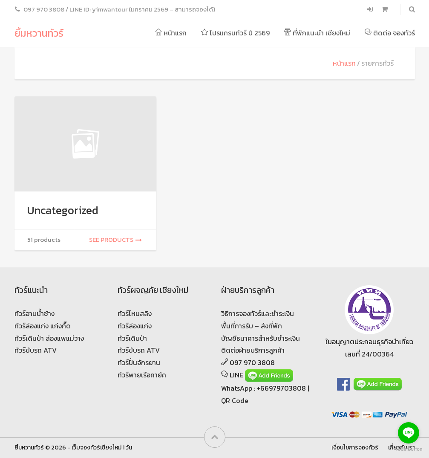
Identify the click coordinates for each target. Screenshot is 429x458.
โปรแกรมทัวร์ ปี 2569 (235, 33)
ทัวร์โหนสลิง (135, 313)
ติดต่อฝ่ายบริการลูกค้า (253, 350)
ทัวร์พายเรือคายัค (142, 375)
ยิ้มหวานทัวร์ (38, 33)
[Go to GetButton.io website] (408, 449)
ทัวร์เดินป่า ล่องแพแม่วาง (49, 338)
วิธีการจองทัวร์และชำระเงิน (257, 313)
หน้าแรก (171, 33)
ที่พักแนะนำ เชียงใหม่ (317, 33)
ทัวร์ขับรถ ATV (35, 350)
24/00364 (378, 354)
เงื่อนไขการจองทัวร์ (354, 447)
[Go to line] (408, 433)
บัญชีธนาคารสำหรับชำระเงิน (260, 338)
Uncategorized (62, 210)
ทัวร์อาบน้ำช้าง (34, 313)
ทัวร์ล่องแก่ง (135, 326)
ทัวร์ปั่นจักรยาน (139, 362)
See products (115, 239)
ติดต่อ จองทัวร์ (390, 33)
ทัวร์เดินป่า (132, 338)
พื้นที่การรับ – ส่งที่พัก (251, 326)
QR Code (234, 400)
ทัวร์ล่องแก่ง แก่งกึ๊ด (42, 326)
